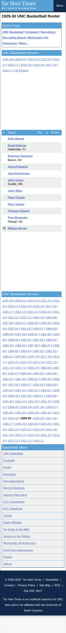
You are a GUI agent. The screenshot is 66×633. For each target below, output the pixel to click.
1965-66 (25, 373)
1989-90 (7, 345)
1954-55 (51, 384)
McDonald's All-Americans (19, 543)
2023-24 (33, 59)
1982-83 (38, 351)
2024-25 (20, 59)
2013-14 (45, 311)
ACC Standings (12, 508)
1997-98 (20, 334)
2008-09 (51, 317)
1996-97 (33, 334)
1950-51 (45, 390)
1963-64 (51, 373)
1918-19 (51, 429)
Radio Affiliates (12, 522)
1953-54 (7, 390)
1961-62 (20, 379)
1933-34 (33, 412)
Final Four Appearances (18, 550)
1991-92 (38, 339)
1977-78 (45, 356)
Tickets (7, 515)
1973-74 (38, 362)
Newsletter (52, 579)
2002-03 (13, 328)
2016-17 (7, 70)
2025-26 (7, 59)
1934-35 (20, 412)
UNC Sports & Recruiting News (18, 8)
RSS (57, 585)
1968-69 (45, 367)
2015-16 (20, 311)
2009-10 (38, 317)
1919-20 (38, 429)
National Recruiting (15, 495)
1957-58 (13, 384)
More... (24, 43)
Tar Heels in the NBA (16, 529)
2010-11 (25, 317)
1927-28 (51, 418)
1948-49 (13, 395)
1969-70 (33, 367)
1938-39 (25, 407)
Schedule (32, 32)
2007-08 (7, 323)
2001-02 (25, 328)
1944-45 (7, 401)
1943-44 (20, 401)
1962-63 (7, 379)
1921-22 (13, 429)
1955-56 (38, 384)
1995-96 (45, 334)
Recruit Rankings (14, 488)
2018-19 (38, 65)
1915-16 (33, 435)
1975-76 (13, 362)
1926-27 (7, 423)
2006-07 (20, 323)
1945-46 (51, 395)
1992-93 (25, 339)
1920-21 (25, 429)
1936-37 (51, 407)
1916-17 (20, 435)
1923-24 (45, 423)
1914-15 (45, 435)
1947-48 (25, 395)
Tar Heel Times (18, 3)
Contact (9, 585)
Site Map (45, 585)
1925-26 (20, 423)
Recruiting (48, 32)
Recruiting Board (14, 37)
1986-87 (45, 345)
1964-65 (38, 373)
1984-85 (13, 351)
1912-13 (13, 440)
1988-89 (20, 345)
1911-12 (25, 440)
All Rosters (22, 70)
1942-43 (33, 401)
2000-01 (38, 328)
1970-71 (20, 367)
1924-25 (33, 423)
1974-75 (25, 362)
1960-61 (33, 379)
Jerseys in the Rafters (16, 536)
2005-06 (33, 323)
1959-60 (45, 379)
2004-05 (45, 323)
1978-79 (33, 356)
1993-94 (13, 339)
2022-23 (45, 59)
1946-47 (38, 395)
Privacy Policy (27, 585)
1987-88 (33, 345)
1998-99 (7, 334)
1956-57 (25, 384)
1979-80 (20, 356)
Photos (7, 556)
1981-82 (51, 351)
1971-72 (7, 367)
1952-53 (20, 390)
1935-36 (7, 412)
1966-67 (13, 373)
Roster (7, 467)
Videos (7, 563)
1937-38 (38, 407)
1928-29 (38, 418)
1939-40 (13, 407)
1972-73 (51, 362)
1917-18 (7, 435)
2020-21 (13, 65)
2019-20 (25, 65)
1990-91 (51, 339)
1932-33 (45, 412)
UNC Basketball (13, 32)
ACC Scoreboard (13, 501)
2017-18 (51, 65)
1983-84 (25, 351)
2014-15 (33, 311)
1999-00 (51, 328)
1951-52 (33, 390)
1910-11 (38, 440)
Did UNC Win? (33, 590)
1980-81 (7, 356)
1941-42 (45, 401)
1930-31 (13, 418)
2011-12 (13, 317)
